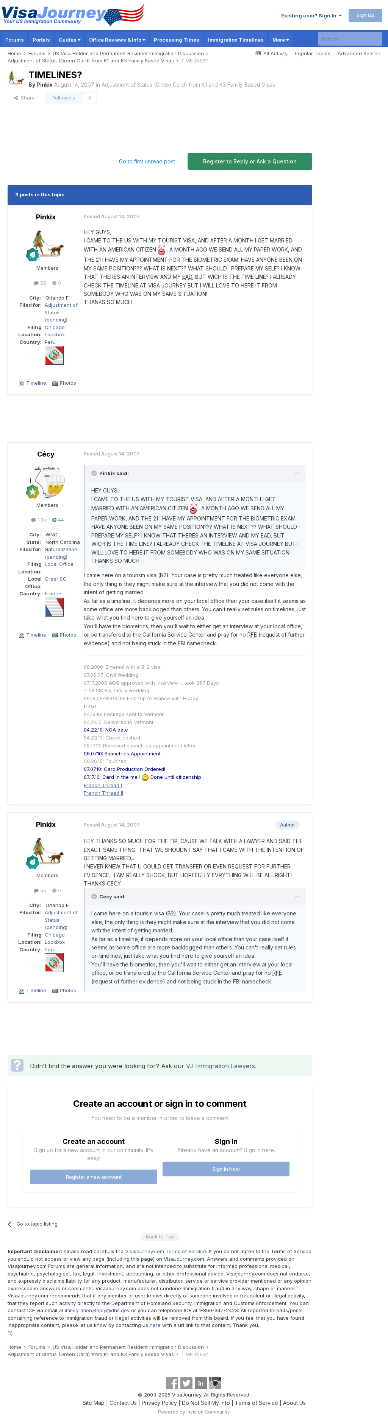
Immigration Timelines (236, 40)
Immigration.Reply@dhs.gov (97, 1310)
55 (40, 283)
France (53, 593)
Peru (50, 342)
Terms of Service (256, 1403)
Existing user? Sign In (311, 15)
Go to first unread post (147, 161)
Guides (69, 40)
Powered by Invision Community (194, 1412)
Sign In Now (226, 1169)
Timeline (36, 383)
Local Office (59, 564)
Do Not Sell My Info (206, 1403)
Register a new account (94, 1177)
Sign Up (365, 15)
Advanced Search (359, 53)
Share (24, 98)
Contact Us (123, 1403)
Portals (41, 40)
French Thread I (103, 785)
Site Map (94, 1403)
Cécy (46, 454)
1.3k (38, 520)
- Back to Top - (160, 1236)
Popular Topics (312, 53)
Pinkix (44, 84)
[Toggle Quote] (94, 473)
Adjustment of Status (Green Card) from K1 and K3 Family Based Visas (188, 84)
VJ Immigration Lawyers (220, 1066)
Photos (68, 383)
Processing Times (176, 40)
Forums (14, 40)
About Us (294, 1403)
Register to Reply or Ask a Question (250, 161)
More (280, 40)
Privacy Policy (159, 1403)
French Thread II (103, 793)
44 (58, 520)
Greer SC (56, 579)
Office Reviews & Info (117, 40)
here (155, 1325)
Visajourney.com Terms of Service (165, 1251)
